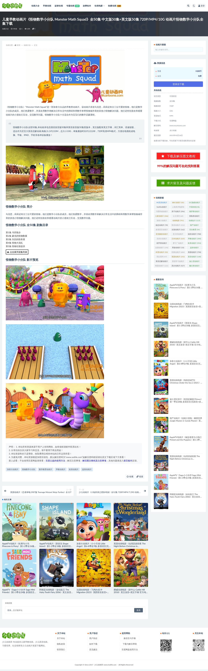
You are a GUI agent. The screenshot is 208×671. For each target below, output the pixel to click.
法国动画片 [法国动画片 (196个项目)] (161, 249)
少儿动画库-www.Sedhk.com (105, 666)
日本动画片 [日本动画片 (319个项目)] (178, 240)
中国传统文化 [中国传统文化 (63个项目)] (194, 209)
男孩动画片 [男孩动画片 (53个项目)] (178, 249)
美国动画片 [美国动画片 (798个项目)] (194, 254)
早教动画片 (60, 469)
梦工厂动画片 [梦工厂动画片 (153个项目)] (178, 245)
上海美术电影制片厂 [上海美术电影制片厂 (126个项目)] (178, 209)
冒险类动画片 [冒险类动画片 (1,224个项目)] (194, 218)
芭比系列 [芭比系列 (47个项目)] (162, 258)
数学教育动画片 (45, 469)
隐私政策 (61, 645)
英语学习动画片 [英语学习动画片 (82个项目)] (178, 263)
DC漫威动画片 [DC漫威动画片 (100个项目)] (194, 204)
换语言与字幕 (130, 640)
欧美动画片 (73, 469)
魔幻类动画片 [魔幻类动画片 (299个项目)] (194, 268)
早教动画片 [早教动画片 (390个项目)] (194, 240)
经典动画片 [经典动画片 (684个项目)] (178, 254)
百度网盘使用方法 (130, 651)
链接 (139, 476)
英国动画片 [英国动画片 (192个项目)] (178, 258)
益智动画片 (87, 469)
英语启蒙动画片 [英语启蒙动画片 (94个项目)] (162, 263)
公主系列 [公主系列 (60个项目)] (178, 218)
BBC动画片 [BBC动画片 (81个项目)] (178, 204)
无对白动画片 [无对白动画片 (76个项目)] (162, 241)
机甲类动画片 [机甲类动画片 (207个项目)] (162, 245)
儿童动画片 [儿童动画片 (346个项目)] (161, 218)
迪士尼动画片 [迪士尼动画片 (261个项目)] (194, 263)
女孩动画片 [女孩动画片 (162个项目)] (178, 231)
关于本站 (61, 640)
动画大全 (5, 29)
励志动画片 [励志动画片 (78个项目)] (162, 227)
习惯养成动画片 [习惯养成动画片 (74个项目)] (162, 213)
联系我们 (61, 651)
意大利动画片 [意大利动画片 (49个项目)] (178, 236)
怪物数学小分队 (28, 469)
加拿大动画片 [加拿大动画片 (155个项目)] (162, 222)
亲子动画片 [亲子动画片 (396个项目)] (178, 213)
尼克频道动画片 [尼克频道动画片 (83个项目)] (162, 236)
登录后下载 (178, 84)
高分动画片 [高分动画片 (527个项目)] (178, 267)
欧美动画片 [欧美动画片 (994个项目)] (194, 245)
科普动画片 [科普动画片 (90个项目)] (162, 254)
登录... (9, 612)
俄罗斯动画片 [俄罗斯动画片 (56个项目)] (194, 213)
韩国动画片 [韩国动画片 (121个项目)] (161, 267)
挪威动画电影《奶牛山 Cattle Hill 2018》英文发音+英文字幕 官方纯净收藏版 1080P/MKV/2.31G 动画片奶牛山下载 (186, 348)
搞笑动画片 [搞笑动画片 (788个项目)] (194, 236)
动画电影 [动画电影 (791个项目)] (178, 222)
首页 (18, 45)
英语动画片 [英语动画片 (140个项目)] (194, 258)
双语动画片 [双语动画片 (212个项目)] (178, 227)
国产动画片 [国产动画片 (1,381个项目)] (194, 227)
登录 (201, 5)
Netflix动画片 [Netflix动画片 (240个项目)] (162, 209)
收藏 (130, 476)
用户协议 (93, 640)
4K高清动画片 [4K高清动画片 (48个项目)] (161, 204)
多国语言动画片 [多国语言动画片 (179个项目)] (162, 232)
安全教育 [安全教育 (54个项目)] (194, 231)
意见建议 (93, 651)
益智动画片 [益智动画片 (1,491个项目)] (194, 250)
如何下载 (93, 645)
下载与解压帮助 (130, 645)
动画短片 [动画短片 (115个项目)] (194, 222)
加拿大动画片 (12, 469)
